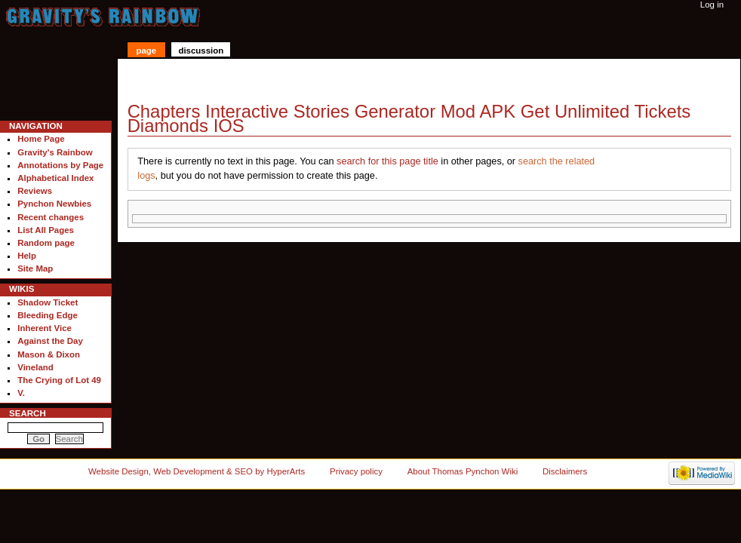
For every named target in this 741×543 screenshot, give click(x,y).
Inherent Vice (44, 328)
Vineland (35, 367)
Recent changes (50, 217)
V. (21, 392)
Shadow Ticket (47, 302)
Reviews (34, 190)
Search (27, 413)
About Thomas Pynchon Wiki (462, 471)
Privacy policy (356, 471)
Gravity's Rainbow (54, 152)
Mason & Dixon (48, 354)
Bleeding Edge (47, 315)
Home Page (40, 138)
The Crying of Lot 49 (59, 380)
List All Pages (45, 230)
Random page (46, 242)
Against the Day (50, 340)
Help (26, 255)
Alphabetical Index (55, 178)
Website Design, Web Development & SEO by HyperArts (196, 471)
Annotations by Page (60, 165)
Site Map (35, 268)
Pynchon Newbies (54, 203)
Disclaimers (565, 471)
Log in (712, 4)
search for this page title (387, 161)
